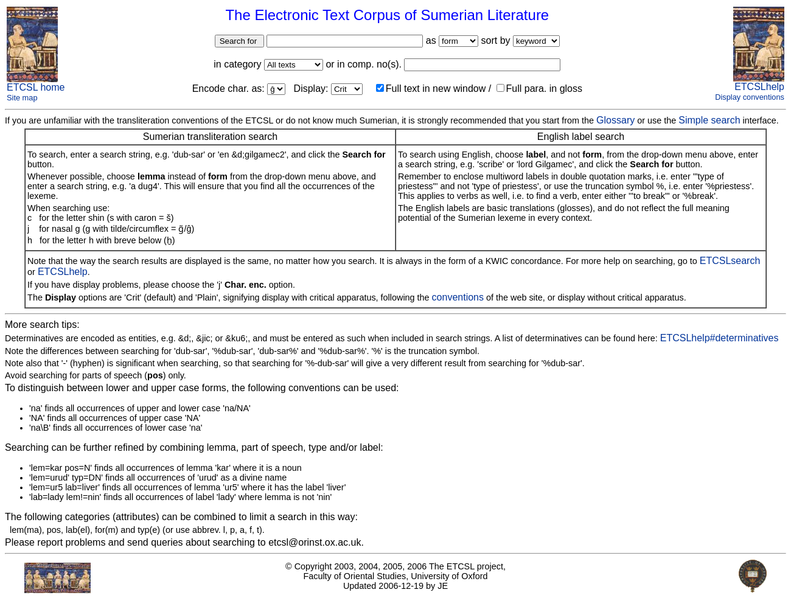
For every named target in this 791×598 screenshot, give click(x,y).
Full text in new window (431, 88)
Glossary (615, 120)
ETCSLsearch (730, 261)
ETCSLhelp (759, 87)
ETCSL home (35, 87)
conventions (458, 297)
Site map (22, 97)
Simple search (709, 120)
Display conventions (749, 97)
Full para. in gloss (539, 88)
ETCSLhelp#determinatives (719, 338)
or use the (656, 120)
